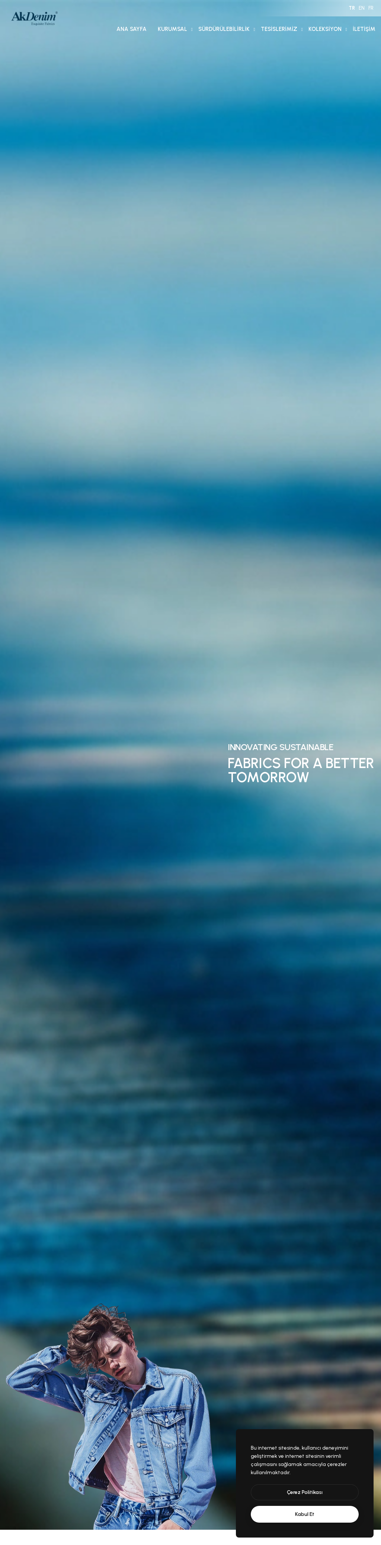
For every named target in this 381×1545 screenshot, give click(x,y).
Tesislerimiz (279, 29)
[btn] (305, 1492)
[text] (305, 1514)
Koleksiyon (325, 29)
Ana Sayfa (131, 29)
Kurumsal (172, 29)
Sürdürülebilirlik (224, 29)
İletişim (364, 29)
